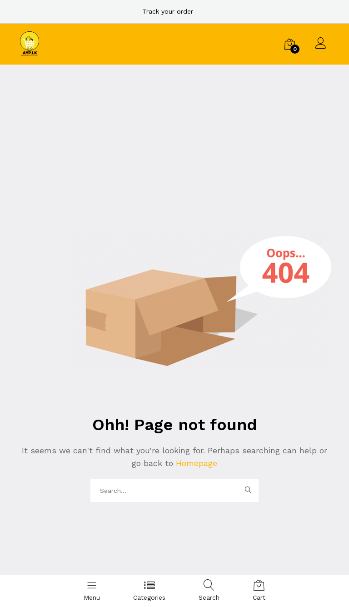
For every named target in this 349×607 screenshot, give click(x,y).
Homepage (195, 463)
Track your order (167, 11)
